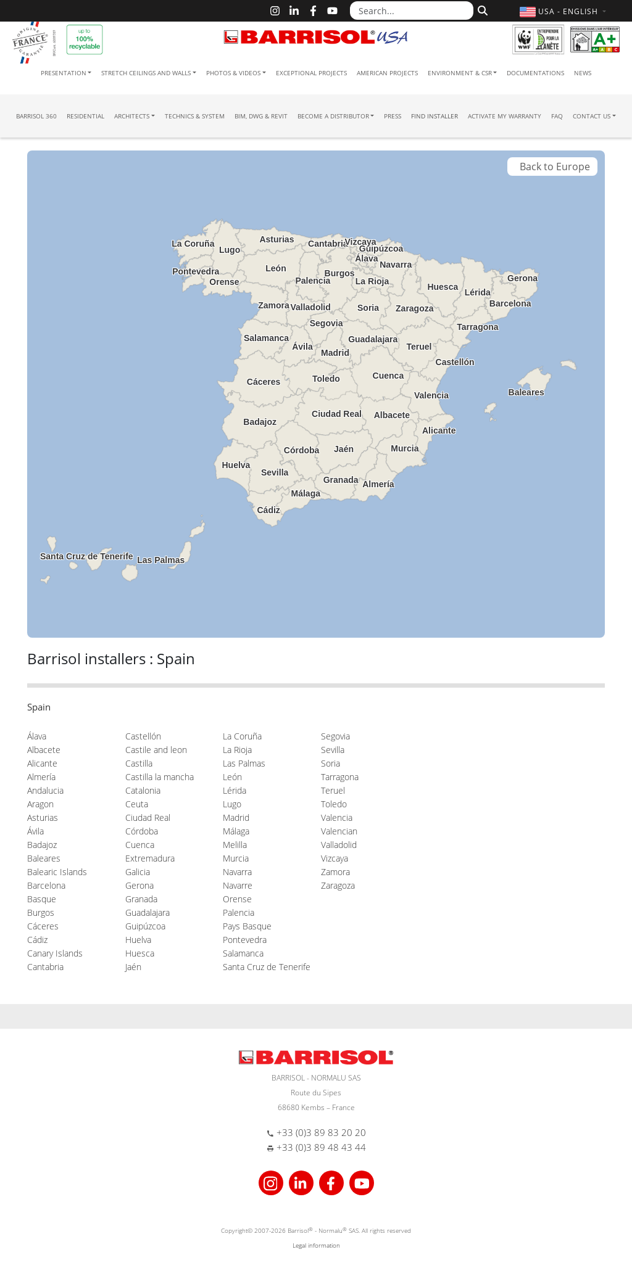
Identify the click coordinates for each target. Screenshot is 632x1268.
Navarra (237, 872)
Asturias (42, 817)
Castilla (138, 763)
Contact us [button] (591, 116)
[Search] (481, 9)
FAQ (557, 116)
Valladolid (339, 844)
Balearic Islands (57, 872)
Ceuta (136, 804)
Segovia (335, 736)
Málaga (236, 831)
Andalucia (45, 790)
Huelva (138, 939)
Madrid (236, 817)
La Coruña (242, 736)
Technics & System (195, 116)
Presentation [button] (63, 72)
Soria (330, 763)
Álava (36, 736)
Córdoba (141, 831)
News (582, 72)
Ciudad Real (147, 817)
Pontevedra (245, 939)
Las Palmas (244, 763)
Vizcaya (334, 858)
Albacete (43, 749)
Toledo (334, 804)
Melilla (235, 844)
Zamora (335, 872)
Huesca (139, 953)
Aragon (40, 804)
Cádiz (37, 939)
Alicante (42, 763)
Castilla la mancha (159, 777)
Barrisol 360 (36, 116)
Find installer (434, 116)
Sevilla (332, 749)
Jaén (133, 967)
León (232, 777)
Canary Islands (55, 953)
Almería (41, 777)
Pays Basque (247, 926)
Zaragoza (338, 885)
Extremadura (150, 858)
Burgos (40, 912)
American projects (387, 72)
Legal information (316, 1245)
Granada (141, 899)
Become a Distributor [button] (333, 116)
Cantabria (45, 967)
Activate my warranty (504, 116)
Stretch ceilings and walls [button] (146, 72)
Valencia (336, 817)
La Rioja (237, 749)
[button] (564, 11)
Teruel (333, 790)
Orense (237, 899)
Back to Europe (552, 166)
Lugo (232, 804)
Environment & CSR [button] (460, 72)
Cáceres (43, 926)
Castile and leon (156, 749)
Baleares (43, 858)
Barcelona (46, 885)
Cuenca (139, 844)
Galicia (137, 872)
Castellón (143, 736)
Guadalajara (147, 912)
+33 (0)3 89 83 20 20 (321, 1132)
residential (85, 116)
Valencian (339, 831)
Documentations (535, 72)
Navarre (237, 885)
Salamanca (243, 953)
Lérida (234, 790)
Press (392, 116)
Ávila (35, 831)
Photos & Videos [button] (233, 72)
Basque (41, 899)
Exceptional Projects (311, 72)
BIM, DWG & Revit (261, 116)
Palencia (238, 912)
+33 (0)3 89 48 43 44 (321, 1147)
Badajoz (42, 844)
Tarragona (340, 777)
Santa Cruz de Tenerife (266, 967)
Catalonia (142, 790)
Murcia (236, 858)
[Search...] (411, 10)
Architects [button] (131, 116)
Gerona (139, 885)
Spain (39, 707)
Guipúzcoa (145, 926)
